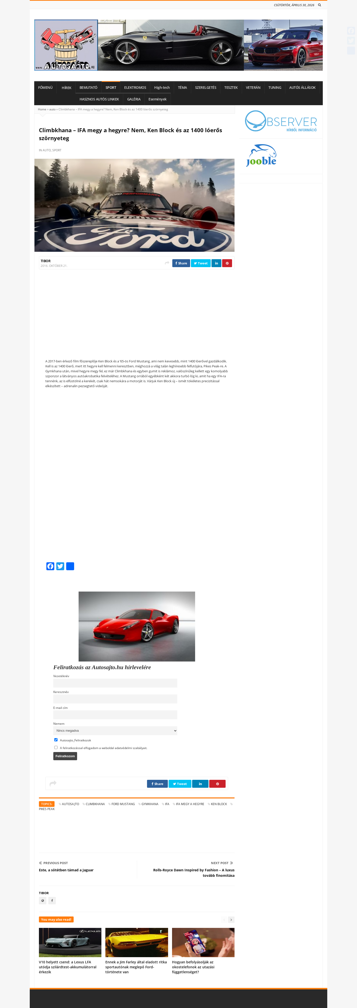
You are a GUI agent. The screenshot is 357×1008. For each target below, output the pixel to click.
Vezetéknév (61, 676)
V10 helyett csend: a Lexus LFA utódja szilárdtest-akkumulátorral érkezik (67, 967)
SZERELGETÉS (205, 87)
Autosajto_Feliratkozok (72, 740)
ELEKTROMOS (135, 87)
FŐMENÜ (45, 87)
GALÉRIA (134, 99)
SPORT (111, 87)
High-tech (162, 87)
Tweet (201, 263)
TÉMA (182, 87)
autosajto (70, 804)
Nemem (58, 723)
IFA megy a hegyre (190, 804)
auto (52, 109)
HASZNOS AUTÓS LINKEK (99, 99)
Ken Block (219, 804)
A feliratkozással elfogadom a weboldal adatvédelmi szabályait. (100, 748)
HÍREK (66, 88)
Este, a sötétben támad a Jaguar (66, 870)
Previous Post (53, 862)
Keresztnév (61, 692)
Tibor (45, 260)
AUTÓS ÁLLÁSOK (302, 87)
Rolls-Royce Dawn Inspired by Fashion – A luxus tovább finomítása (194, 873)
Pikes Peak (47, 809)
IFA (167, 804)
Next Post (222, 862)
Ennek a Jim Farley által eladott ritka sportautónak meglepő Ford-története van (136, 967)
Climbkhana (95, 804)
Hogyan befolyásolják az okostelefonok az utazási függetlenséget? (193, 967)
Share (181, 263)
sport (56, 150)
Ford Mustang (123, 804)
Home (42, 109)
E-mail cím (60, 708)
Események (158, 99)
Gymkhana (150, 804)
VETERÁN (253, 87)
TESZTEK (231, 87)
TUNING (274, 87)
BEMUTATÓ (88, 87)
